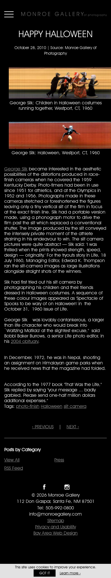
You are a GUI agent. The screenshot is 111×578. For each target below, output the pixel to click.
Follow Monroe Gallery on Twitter (56, 487)
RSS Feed (13, 468)
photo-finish (27, 406)
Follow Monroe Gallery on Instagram (67, 487)
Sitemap (55, 520)
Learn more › (70, 573)
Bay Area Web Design (55, 533)
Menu (9, 14)
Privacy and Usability (55, 527)
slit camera (75, 406)
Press (59, 460)
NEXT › (73, 426)
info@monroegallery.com (55, 514)
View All (12, 460)
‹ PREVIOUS (43, 426)
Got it (44, 573)
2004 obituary (25, 341)
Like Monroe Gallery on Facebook (44, 487)
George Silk (15, 169)
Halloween (51, 406)
